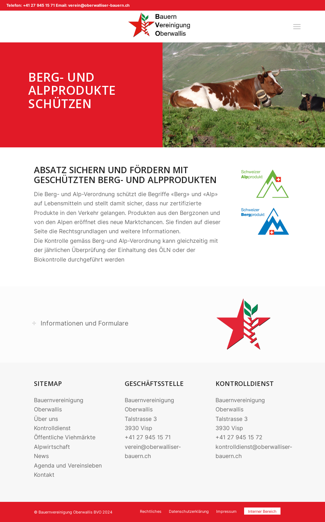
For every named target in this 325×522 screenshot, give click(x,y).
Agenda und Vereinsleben (68, 465)
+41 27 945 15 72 (238, 437)
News (41, 455)
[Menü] (297, 26)
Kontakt (44, 474)
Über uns (46, 418)
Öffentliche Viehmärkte (64, 437)
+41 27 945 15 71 (148, 437)
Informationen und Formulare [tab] (80, 323)
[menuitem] (297, 26)
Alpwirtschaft (52, 446)
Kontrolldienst (52, 428)
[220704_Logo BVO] (162, 26)
